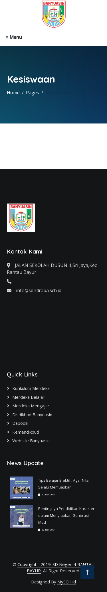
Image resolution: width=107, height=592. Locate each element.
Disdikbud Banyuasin (32, 414)
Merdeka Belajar (28, 397)
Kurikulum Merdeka (31, 388)
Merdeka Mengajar (30, 405)
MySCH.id (66, 582)
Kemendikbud (25, 432)
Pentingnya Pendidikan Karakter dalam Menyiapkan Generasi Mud (66, 515)
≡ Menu (14, 37)
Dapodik (20, 423)
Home (13, 92)
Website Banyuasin (31, 440)
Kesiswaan (56, 92)
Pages (32, 92)
